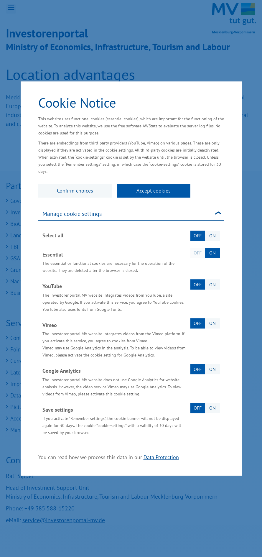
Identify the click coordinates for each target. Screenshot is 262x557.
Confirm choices (75, 190)
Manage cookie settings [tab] (72, 214)
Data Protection (161, 457)
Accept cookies (153, 190)
